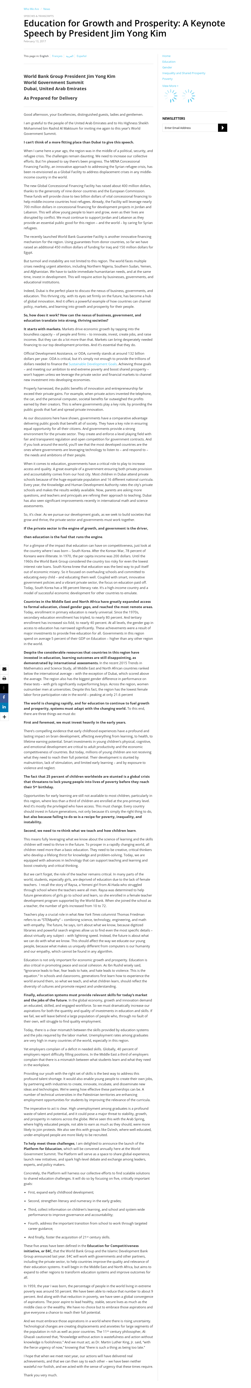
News (46, 9)
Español (81, 56)
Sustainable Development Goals (93, 364)
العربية (69, 56)
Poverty (167, 79)
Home (166, 56)
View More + (170, 86)
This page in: (31, 56)
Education (169, 62)
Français (57, 56)
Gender (167, 67)
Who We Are (31, 9)
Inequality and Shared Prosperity (183, 73)
